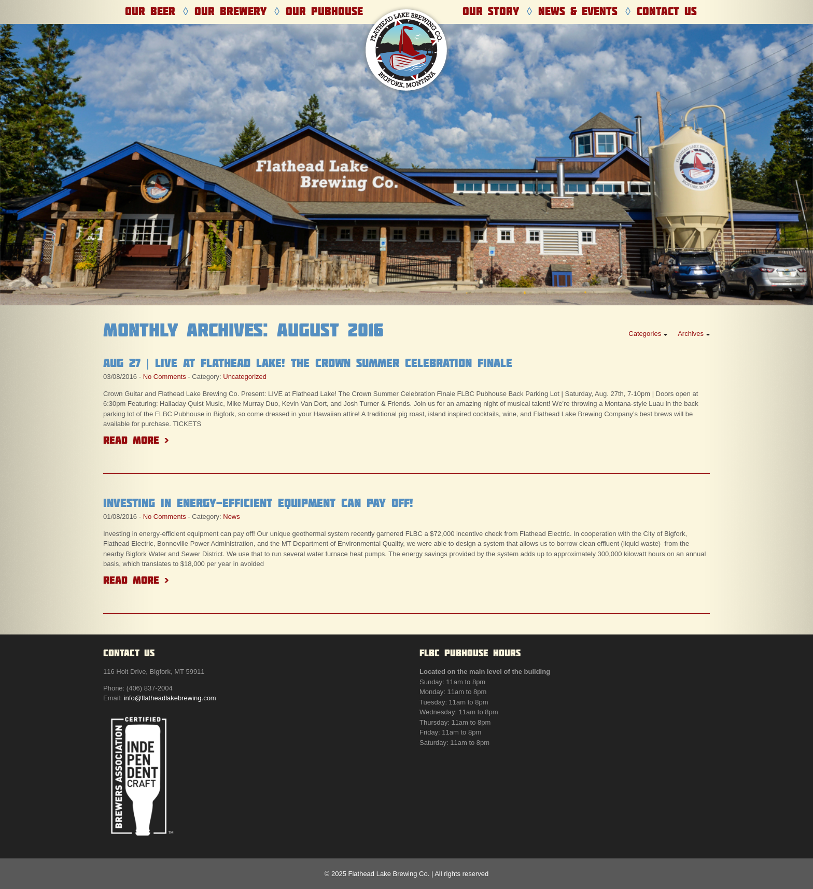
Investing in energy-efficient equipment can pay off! (258, 503)
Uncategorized (245, 376)
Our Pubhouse (324, 11)
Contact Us (667, 11)
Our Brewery (230, 11)
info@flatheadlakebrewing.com (170, 698)
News (231, 516)
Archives (691, 333)
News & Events (578, 11)
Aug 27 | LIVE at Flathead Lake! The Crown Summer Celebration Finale (307, 363)
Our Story (490, 11)
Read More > (136, 440)
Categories (644, 333)
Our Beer (150, 11)
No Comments (164, 376)
